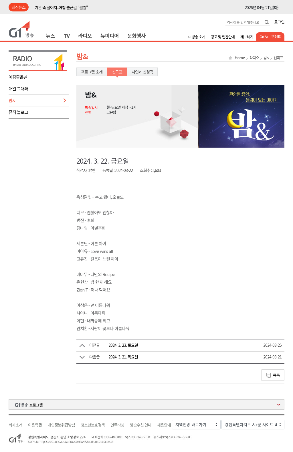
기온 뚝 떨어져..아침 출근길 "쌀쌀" (61, 7)
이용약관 (35, 425)
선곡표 (278, 57)
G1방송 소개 (196, 36)
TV (67, 35)
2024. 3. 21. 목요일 (123, 357)
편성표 (276, 36)
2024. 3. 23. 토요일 (123, 345)
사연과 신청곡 (142, 72)
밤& (12, 100)
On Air (264, 36)
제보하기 (246, 36)
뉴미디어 (109, 35)
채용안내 (164, 425)
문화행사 (136, 35)
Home (240, 57)
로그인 (279, 22)
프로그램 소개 (91, 72)
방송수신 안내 (140, 425)
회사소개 (15, 425)
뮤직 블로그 (18, 112)
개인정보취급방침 (61, 425)
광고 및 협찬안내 (223, 36)
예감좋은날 (18, 77)
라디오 (85, 35)
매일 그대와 (18, 89)
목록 (276, 375)
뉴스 (50, 35)
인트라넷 (117, 425)
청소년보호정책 (93, 425)
